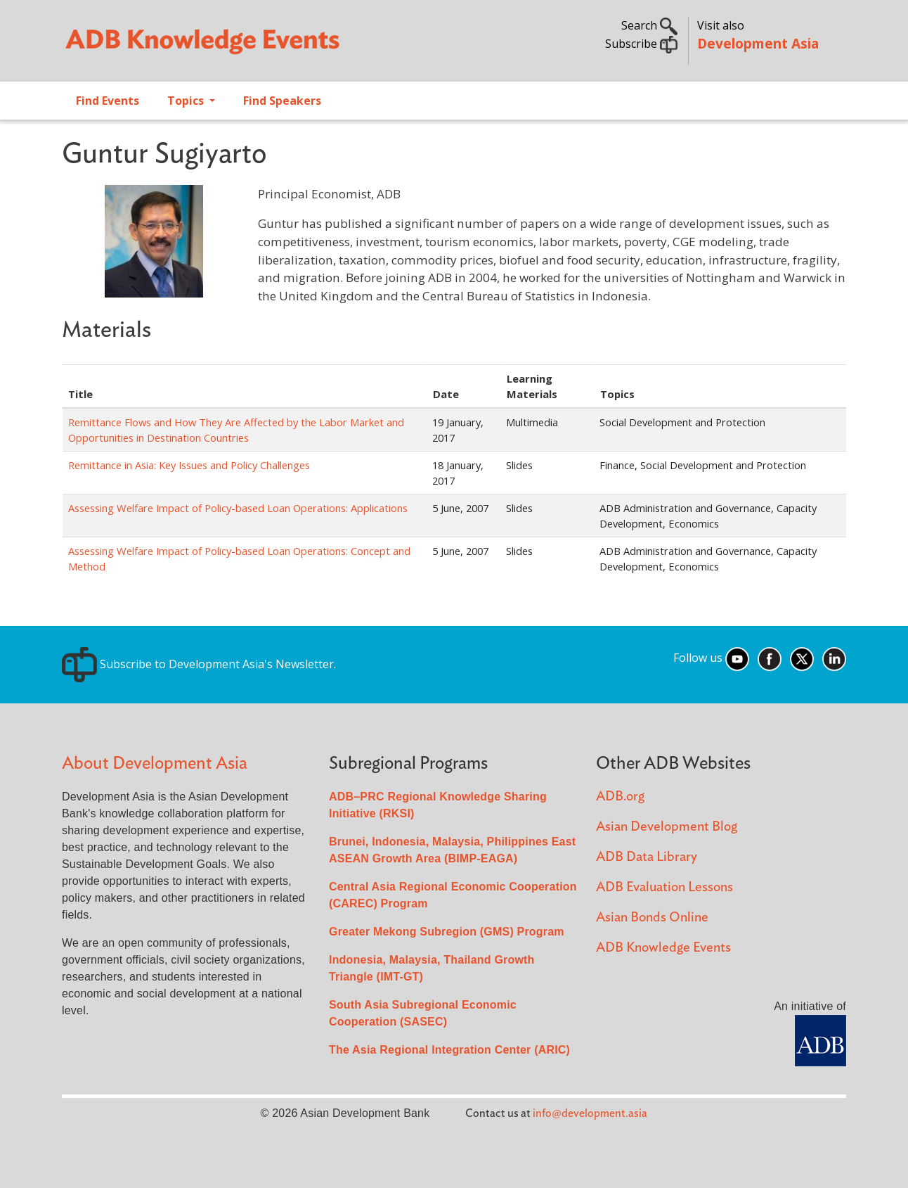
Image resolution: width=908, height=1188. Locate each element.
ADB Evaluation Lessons (664, 887)
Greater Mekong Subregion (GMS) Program (446, 932)
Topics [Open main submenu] (187, 100)
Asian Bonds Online (652, 917)
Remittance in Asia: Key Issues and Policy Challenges (189, 465)
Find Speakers (282, 100)
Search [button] (649, 25)
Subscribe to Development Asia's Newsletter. (199, 664)
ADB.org (620, 796)
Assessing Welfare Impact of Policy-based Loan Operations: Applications (238, 508)
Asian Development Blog (666, 826)
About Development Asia (154, 763)
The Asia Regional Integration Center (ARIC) (449, 1050)
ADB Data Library (646, 857)
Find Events (107, 100)
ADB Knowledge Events (663, 947)
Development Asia (758, 43)
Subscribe (641, 43)
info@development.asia (590, 1113)
